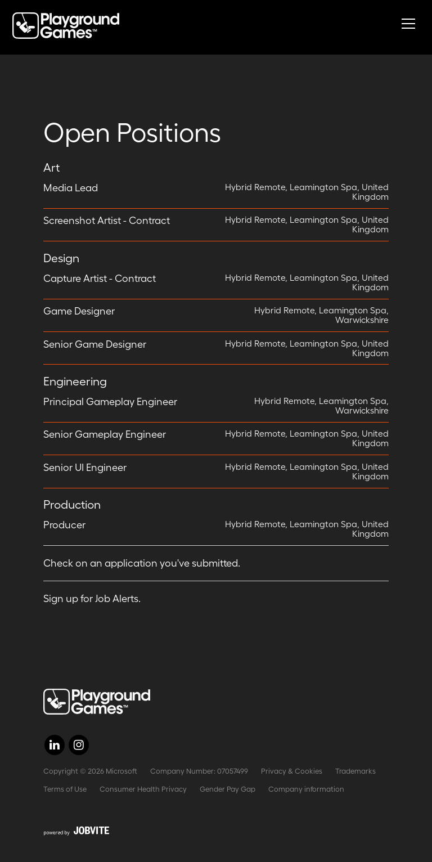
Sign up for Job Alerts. (92, 598)
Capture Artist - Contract (99, 278)
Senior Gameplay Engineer (104, 434)
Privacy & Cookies (291, 771)
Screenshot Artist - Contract (106, 220)
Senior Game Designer (94, 344)
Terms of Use (65, 789)
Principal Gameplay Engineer (110, 401)
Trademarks (355, 771)
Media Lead (70, 188)
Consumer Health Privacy (143, 789)
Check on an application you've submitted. (141, 563)
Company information (306, 789)
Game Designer (79, 311)
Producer (64, 525)
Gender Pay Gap (227, 789)
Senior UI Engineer (85, 467)
